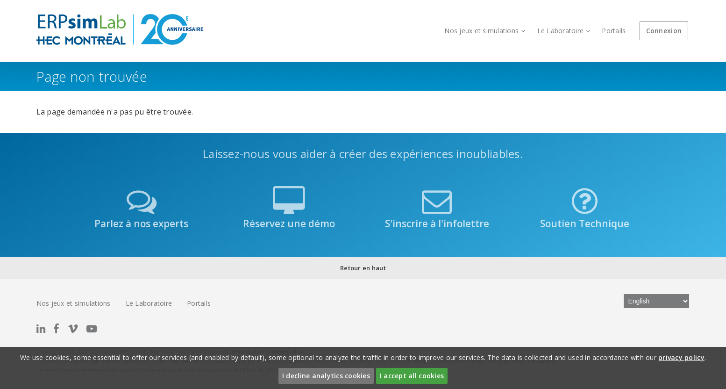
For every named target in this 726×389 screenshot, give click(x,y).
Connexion (664, 30)
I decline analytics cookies (326, 375)
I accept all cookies (412, 375)
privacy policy (681, 357)
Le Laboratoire (564, 30)
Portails (614, 30)
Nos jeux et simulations (484, 30)
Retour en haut (363, 268)
